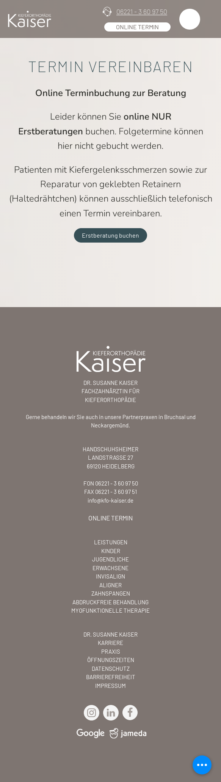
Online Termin (137, 26)
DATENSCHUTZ (111, 668)
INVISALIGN (110, 576)
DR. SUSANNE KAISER (110, 634)
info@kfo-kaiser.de (110, 500)
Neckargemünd (110, 425)
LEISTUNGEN (110, 542)
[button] (189, 19)
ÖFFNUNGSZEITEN (110, 659)
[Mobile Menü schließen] (202, 764)
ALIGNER (110, 585)
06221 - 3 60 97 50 (141, 11)
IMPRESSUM (110, 685)
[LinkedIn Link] (112, 713)
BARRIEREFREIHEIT (110, 676)
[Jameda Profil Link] (126, 735)
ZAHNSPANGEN (110, 593)
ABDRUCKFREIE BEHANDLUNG (110, 602)
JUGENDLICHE (110, 559)
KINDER (110, 550)
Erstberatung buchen (110, 235)
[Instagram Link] (93, 713)
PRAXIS (110, 651)
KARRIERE (110, 642)
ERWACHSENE (110, 567)
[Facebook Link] (130, 712)
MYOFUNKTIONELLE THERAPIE (110, 610)
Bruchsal (174, 416)
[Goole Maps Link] (90, 733)
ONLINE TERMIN (110, 518)
